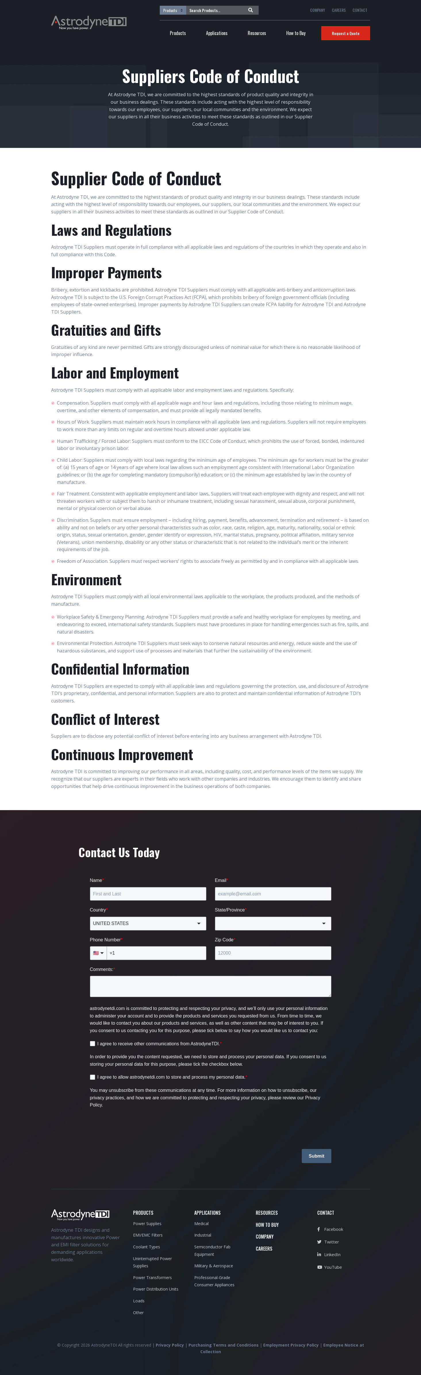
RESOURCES (267, 1212)
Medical (201, 1223)
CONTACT (360, 10)
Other (138, 1312)
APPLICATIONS (207, 1212)
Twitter (328, 1242)
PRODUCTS (143, 1212)
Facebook (330, 1229)
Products (178, 33)
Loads (139, 1300)
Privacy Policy (170, 1345)
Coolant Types (146, 1247)
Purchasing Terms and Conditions (224, 1345)
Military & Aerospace (213, 1265)
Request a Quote (346, 33)
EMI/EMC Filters (148, 1235)
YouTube (329, 1267)
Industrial (202, 1235)
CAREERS (339, 10)
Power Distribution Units (155, 1289)
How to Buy (295, 33)
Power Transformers (152, 1277)
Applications (217, 33)
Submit (316, 1156)
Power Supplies (147, 1223)
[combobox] (148, 923)
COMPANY (317, 10)
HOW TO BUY (267, 1224)
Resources (257, 33)
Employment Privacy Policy (291, 1345)
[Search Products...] (216, 10)
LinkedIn (329, 1254)
